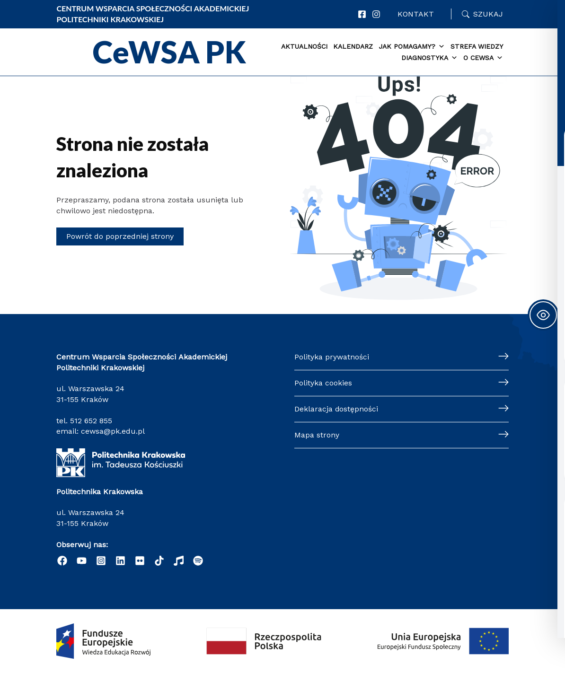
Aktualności (304, 46)
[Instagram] (376, 14)
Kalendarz (353, 46)
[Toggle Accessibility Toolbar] (543, 315)
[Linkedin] (120, 561)
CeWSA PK (169, 52)
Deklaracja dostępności (336, 408)
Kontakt (415, 13)
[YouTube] (82, 561)
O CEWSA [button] (483, 58)
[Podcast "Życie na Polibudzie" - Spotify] (198, 561)
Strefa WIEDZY (476, 46)
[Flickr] (140, 561)
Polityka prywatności (331, 355)
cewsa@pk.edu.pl (113, 430)
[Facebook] (362, 14)
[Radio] (179, 561)
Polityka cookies (323, 381)
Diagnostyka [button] (429, 58)
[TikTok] (159, 561)
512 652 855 (91, 419)
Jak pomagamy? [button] (412, 47)
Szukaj (488, 13)
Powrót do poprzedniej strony (120, 236)
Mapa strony (316, 434)
